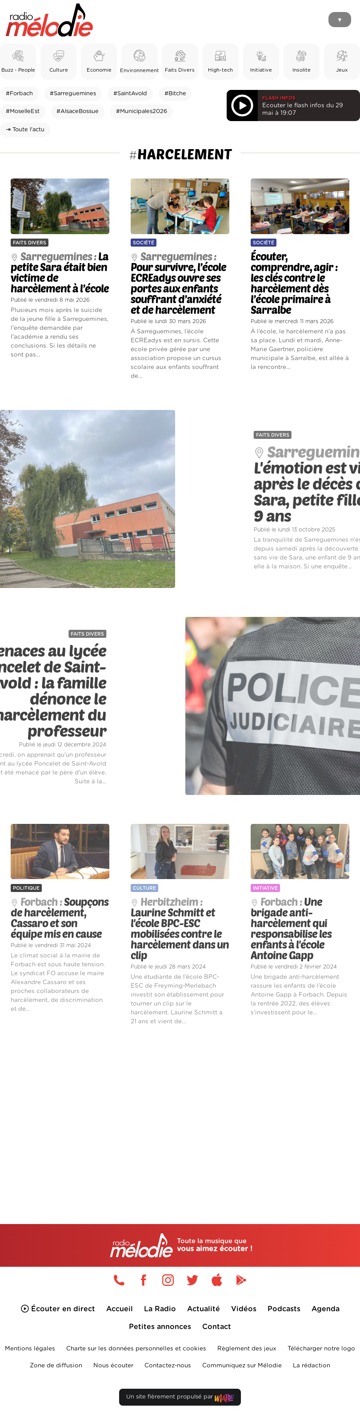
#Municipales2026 (141, 111)
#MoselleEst (23, 111)
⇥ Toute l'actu (25, 130)
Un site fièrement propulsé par (180, 1398)
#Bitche (175, 94)
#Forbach (19, 94)
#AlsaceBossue (77, 111)
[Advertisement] (180, 1110)
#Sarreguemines (73, 94)
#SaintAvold (130, 94)
